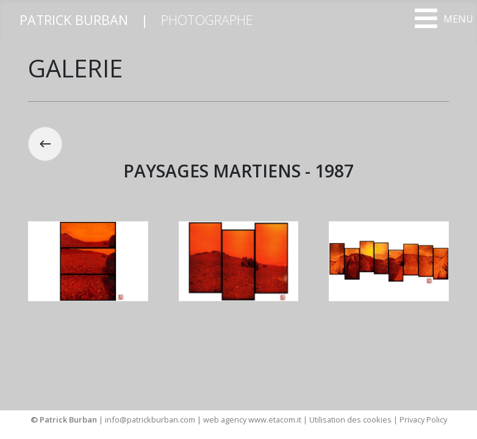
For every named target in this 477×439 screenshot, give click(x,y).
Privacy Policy (423, 419)
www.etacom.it (275, 419)
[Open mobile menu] (443, 18)
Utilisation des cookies (350, 419)
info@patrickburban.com (150, 419)
